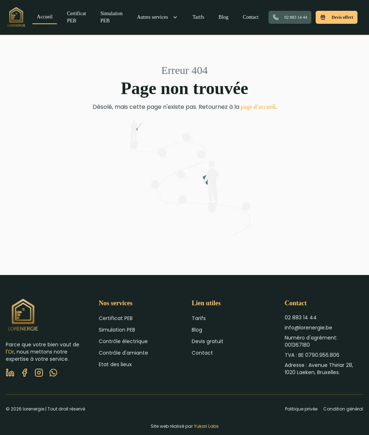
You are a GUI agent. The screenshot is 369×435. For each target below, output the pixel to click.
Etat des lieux (115, 364)
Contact (251, 17)
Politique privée (301, 409)
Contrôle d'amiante (123, 352)
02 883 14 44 (290, 17)
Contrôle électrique (123, 341)
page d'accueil (258, 107)
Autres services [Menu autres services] (157, 17)
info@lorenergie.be (308, 327)
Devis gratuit (207, 341)
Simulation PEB (112, 17)
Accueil (45, 16)
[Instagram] (39, 372)
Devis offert (336, 17)
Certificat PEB (76, 17)
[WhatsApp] (53, 372)
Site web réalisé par (185, 426)
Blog (223, 17)
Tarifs (198, 17)
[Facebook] (24, 372)
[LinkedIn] (10, 372)
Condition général (343, 409)
